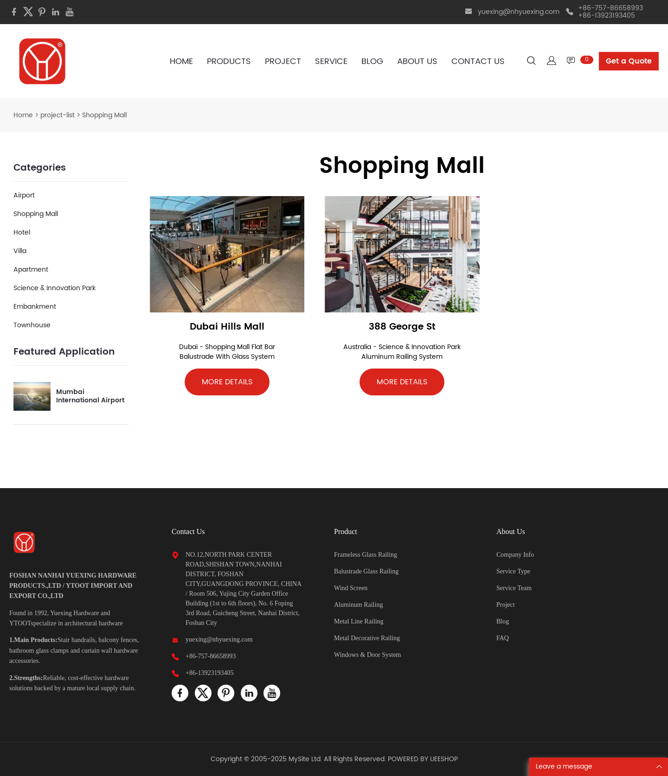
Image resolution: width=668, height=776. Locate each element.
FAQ (502, 638)
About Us (510, 531)
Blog (502, 621)
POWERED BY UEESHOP (423, 759)
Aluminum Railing (358, 604)
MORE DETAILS (227, 382)
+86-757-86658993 (211, 656)
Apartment (30, 269)
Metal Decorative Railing (367, 638)
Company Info (515, 554)
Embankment (34, 306)
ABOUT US (417, 61)
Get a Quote (629, 61)
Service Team (514, 588)
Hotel (21, 232)
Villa (19, 251)
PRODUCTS (229, 61)
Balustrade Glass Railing (366, 571)
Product (345, 531)
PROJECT (283, 61)
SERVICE (331, 61)
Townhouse (32, 325)
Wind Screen (350, 588)
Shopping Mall (35, 214)
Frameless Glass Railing (365, 554)
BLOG (372, 61)
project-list (57, 115)
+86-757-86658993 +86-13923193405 (610, 12)
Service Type (513, 571)
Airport (24, 195)
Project (505, 604)
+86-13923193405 (210, 672)
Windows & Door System (367, 654)
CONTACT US (478, 61)
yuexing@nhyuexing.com (518, 11)
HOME (181, 61)
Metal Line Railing (359, 621)
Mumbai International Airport (90, 396)
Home (23, 115)
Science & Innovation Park (54, 288)
